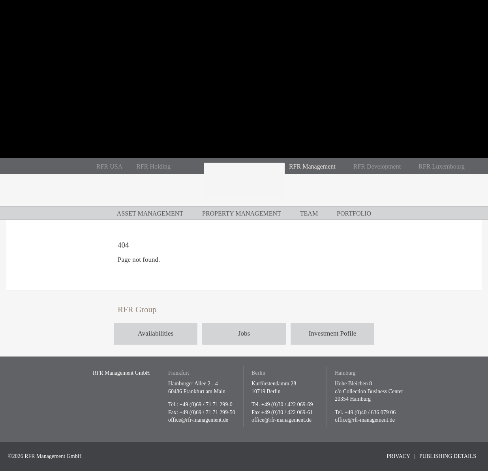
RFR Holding (153, 166)
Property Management (241, 213)
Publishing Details (447, 456)
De (35, 166)
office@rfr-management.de (198, 420)
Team (309, 213)
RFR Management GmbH (244, 185)
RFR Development (377, 166)
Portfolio (354, 213)
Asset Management (150, 213)
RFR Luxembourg (442, 166)
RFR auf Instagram (194, 166)
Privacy (399, 456)
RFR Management (312, 166)
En (49, 166)
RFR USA (109, 166)
